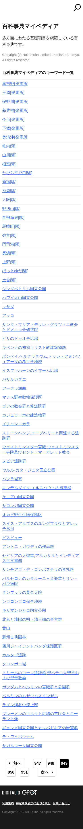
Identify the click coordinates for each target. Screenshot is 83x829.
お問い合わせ (61, 803)
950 (11, 772)
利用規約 (8, 803)
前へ (17, 763)
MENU (5, 8)
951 (24, 772)
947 (37, 763)
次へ (45, 772)
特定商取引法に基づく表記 (33, 803)
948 (51, 763)
